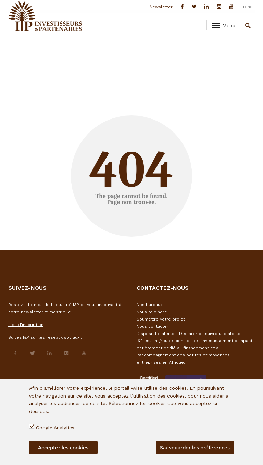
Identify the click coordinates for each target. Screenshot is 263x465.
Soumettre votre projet (161, 319)
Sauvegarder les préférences (195, 447)
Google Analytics (55, 427)
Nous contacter (152, 326)
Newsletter (161, 6)
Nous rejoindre (152, 312)
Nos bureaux (149, 304)
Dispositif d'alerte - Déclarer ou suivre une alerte (188, 333)
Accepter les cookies (63, 447)
